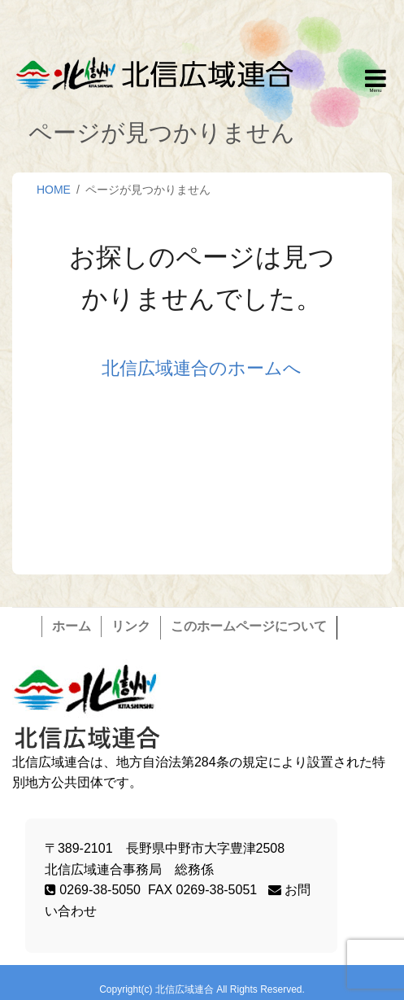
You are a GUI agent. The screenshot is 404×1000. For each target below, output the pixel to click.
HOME (54, 189)
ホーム (71, 626)
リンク (130, 626)
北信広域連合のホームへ (202, 368)
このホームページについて (249, 626)
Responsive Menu (375, 81)
